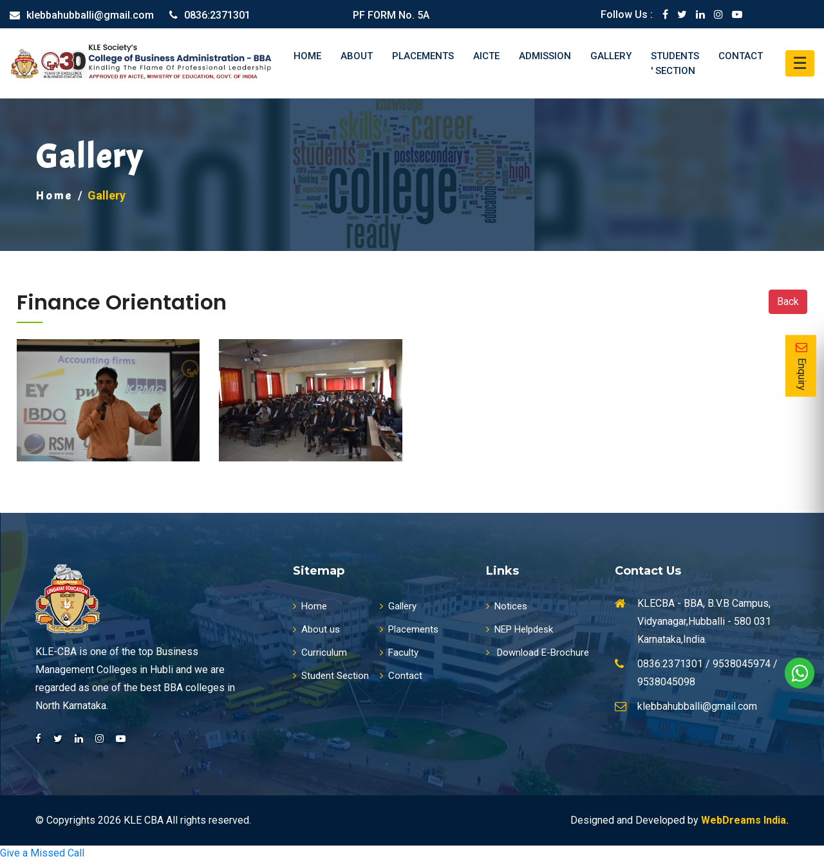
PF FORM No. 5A (391, 15)
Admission (545, 56)
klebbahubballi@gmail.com (90, 15)
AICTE (486, 56)
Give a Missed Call (42, 853)
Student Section (331, 675)
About (357, 56)
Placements (423, 56)
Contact (740, 56)
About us (316, 629)
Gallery (611, 56)
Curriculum (320, 652)
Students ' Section (675, 63)
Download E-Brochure (537, 652)
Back (788, 301)
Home (307, 56)
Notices (506, 606)
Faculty (399, 652)
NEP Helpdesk (519, 629)
